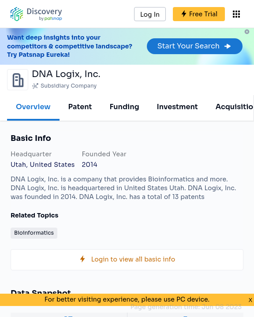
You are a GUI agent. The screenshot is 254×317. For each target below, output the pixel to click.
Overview (33, 106)
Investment (177, 106)
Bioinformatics (34, 232)
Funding (124, 106)
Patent (80, 106)
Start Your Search (194, 46)
